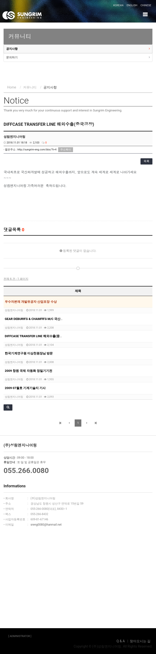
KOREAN (118, 5)
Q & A (121, 641)
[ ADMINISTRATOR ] (19, 636)
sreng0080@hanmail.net (46, 524)
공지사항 (12, 48)
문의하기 (12, 57)
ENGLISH (132, 5)
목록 (146, 161)
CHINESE (145, 5)
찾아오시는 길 (140, 641)
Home (11, 87)
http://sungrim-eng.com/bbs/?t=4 (37, 149)
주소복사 (65, 149)
